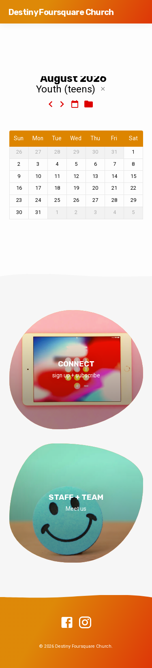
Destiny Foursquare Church (61, 12)
